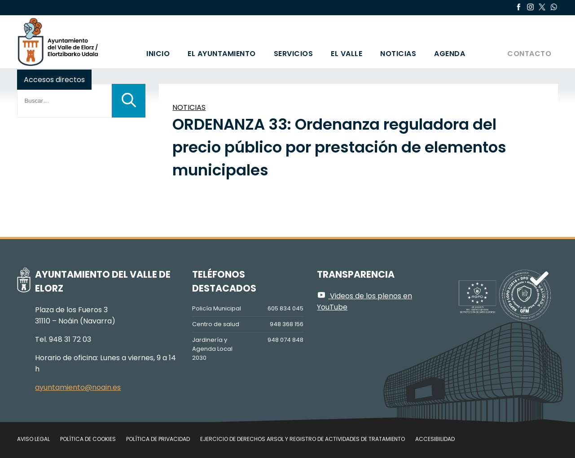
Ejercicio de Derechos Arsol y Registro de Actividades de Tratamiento (302, 439)
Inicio (158, 53)
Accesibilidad (435, 439)
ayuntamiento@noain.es (78, 387)
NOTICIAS (189, 107)
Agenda (449, 53)
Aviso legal (33, 439)
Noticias (398, 53)
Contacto (529, 53)
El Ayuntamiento (222, 53)
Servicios (293, 53)
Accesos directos (54, 79)
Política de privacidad (158, 439)
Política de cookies (88, 439)
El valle (346, 53)
